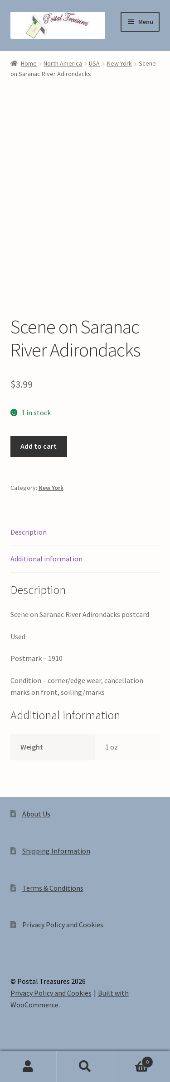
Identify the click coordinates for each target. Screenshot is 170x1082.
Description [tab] (28, 531)
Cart (133, 1060)
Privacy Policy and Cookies (62, 924)
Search (85, 1066)
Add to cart (38, 446)
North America (63, 63)
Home (29, 63)
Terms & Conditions (52, 887)
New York (119, 63)
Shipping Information (56, 850)
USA (94, 63)
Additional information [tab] (46, 558)
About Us (36, 813)
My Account (28, 1066)
